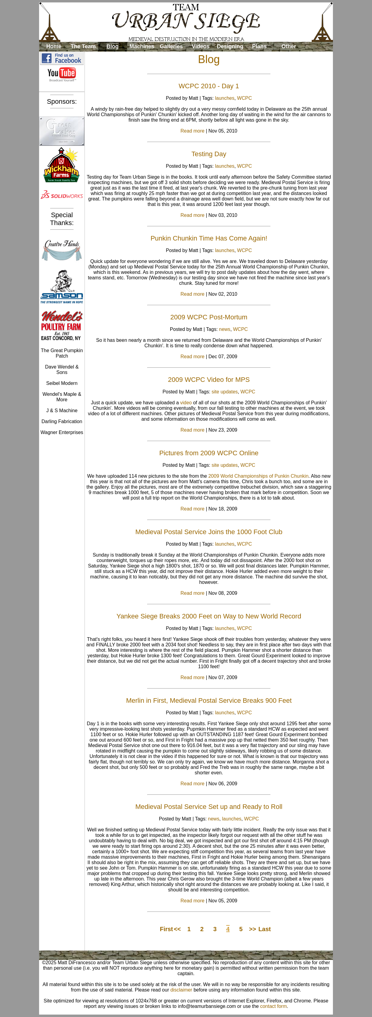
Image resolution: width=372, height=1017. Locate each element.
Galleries (171, 46)
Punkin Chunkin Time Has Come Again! (209, 238)
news (224, 329)
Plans (259, 46)
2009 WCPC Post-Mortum (208, 317)
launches (224, 98)
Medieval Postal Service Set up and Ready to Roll (208, 806)
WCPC (244, 98)
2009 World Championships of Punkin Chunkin (258, 476)
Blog (113, 46)
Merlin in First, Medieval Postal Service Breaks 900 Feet (209, 700)
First (165, 929)
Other (288, 46)
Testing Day (208, 154)
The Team (83, 46)
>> (252, 929)
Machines (142, 46)
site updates (225, 391)
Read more (192, 130)
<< (177, 929)
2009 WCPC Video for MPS (209, 379)
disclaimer (181, 989)
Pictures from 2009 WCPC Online (209, 453)
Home (53, 46)
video (186, 402)
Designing (230, 46)
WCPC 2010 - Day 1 (209, 86)
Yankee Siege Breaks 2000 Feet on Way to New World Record (209, 616)
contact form (273, 1006)
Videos (201, 46)
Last (264, 929)
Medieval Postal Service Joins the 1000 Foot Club (208, 532)
